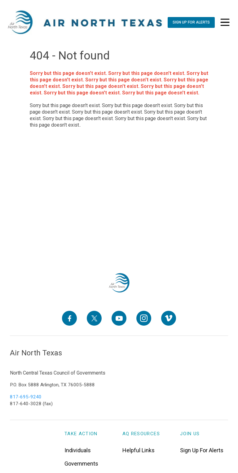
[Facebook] (69, 318)
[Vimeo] (168, 318)
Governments (81, 463)
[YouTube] (119, 318)
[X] (94, 318)
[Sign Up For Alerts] (191, 22)
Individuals (77, 450)
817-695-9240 (26, 397)
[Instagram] (143, 318)
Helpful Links (138, 450)
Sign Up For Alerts (201, 450)
